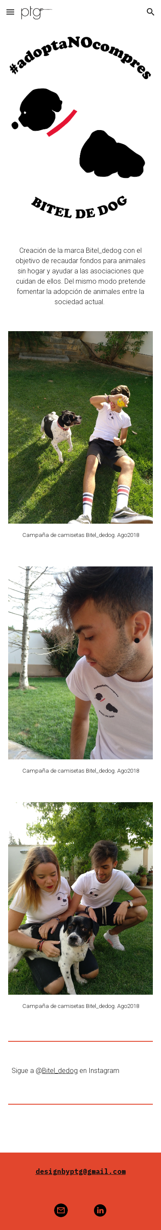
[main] (80, 276)
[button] (10, 12)
